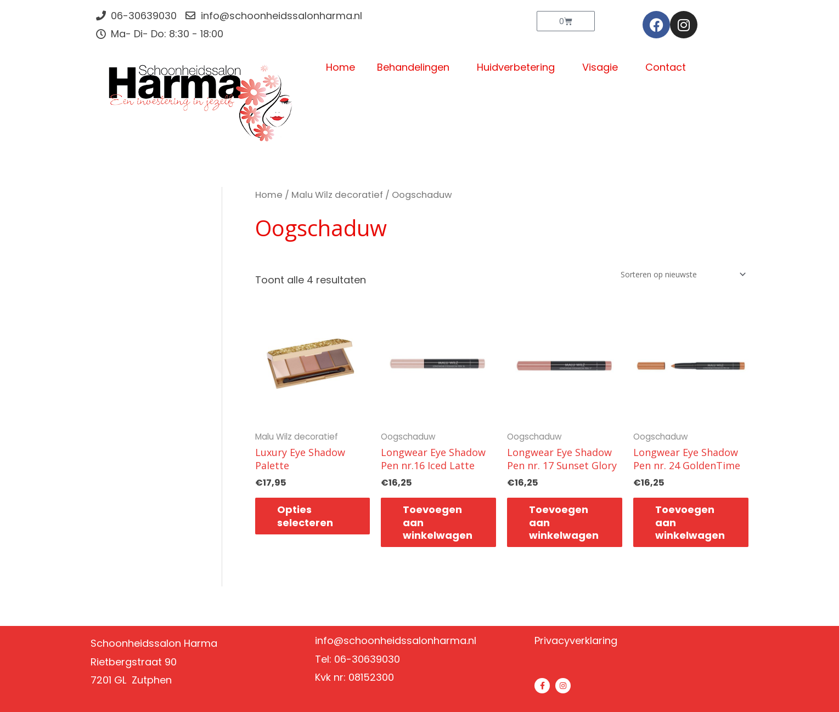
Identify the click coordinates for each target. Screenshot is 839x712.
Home (340, 67)
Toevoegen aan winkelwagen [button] (437, 522)
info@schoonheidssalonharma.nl (395, 640)
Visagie (602, 67)
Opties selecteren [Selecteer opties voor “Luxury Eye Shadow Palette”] (305, 516)
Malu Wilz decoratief (337, 195)
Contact (665, 67)
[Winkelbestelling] (681, 274)
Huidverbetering (518, 67)
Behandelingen (416, 67)
